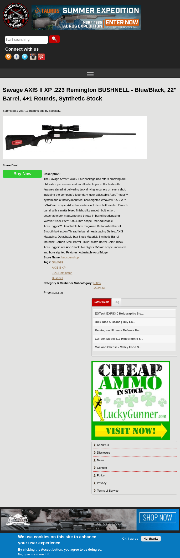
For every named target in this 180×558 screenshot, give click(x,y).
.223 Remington (62, 272)
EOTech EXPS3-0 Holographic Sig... (119, 313)
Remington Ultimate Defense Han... (119, 330)
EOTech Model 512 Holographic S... (119, 338)
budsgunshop (70, 257)
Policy (101, 475)
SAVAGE (58, 262)
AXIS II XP (59, 267)
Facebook (17, 57)
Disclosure (103, 452)
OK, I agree (130, 538)
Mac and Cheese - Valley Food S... (118, 347)
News (100, 460)
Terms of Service (108, 490)
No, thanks (150, 538)
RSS (9, 57)
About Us (103, 445)
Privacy (101, 483)
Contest (102, 467)
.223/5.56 (99, 287)
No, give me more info (34, 554)
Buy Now (22, 174)
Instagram (34, 57)
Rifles (97, 283)
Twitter (26, 57)
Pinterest (42, 57)
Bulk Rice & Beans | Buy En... (115, 321)
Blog (116, 302)
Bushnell (57, 278)
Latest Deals (103, 301)
